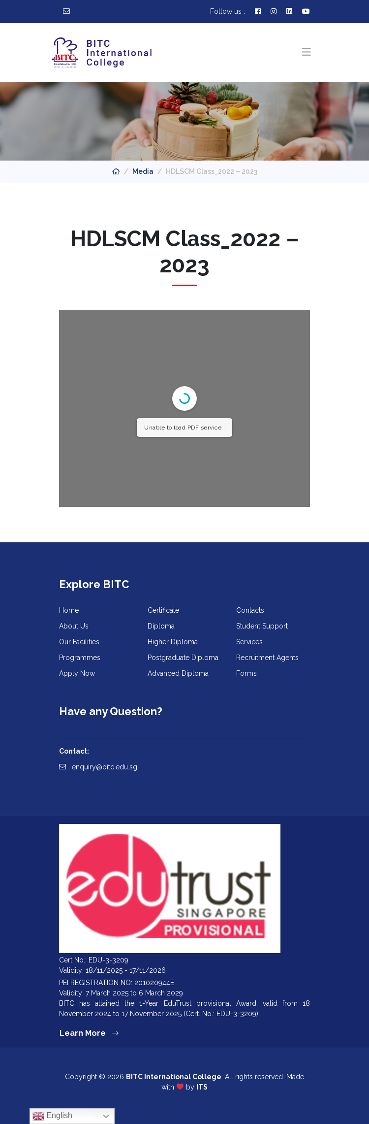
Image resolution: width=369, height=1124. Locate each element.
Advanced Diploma (178, 673)
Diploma (161, 626)
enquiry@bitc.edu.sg (98, 767)
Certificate (163, 610)
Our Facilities (79, 642)
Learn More (89, 1033)
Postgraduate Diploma (183, 657)
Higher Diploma (173, 642)
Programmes (79, 657)
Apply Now (77, 673)
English (52, 1116)
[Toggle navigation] (306, 52)
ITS (202, 1087)
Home (69, 610)
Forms (246, 673)
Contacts (250, 610)
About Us (74, 626)
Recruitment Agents (267, 657)
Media (143, 171)
